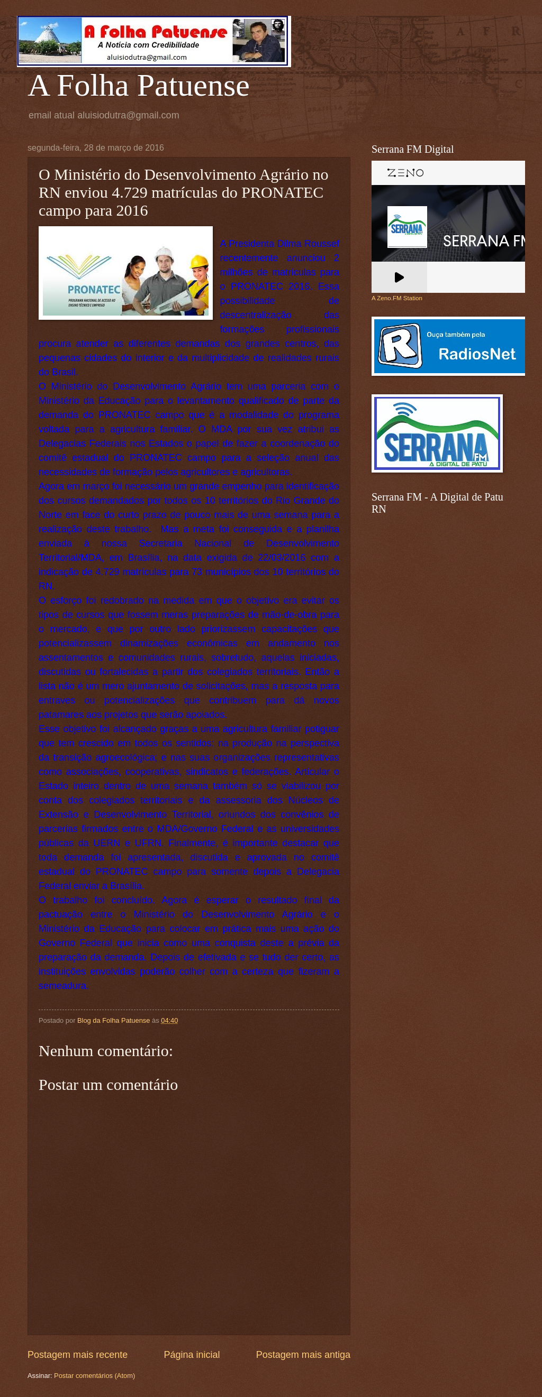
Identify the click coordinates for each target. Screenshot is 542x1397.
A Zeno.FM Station (397, 298)
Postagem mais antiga (303, 1354)
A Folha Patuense (139, 85)
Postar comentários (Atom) (94, 1376)
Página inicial (192, 1354)
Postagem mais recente (78, 1354)
